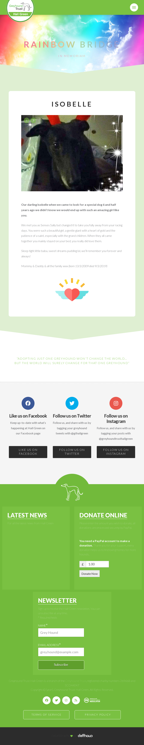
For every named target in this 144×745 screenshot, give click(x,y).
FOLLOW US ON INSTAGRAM (116, 451)
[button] (134, 7)
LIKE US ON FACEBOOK (28, 451)
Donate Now (89, 573)
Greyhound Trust (75, 680)
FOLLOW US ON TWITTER (72, 451)
